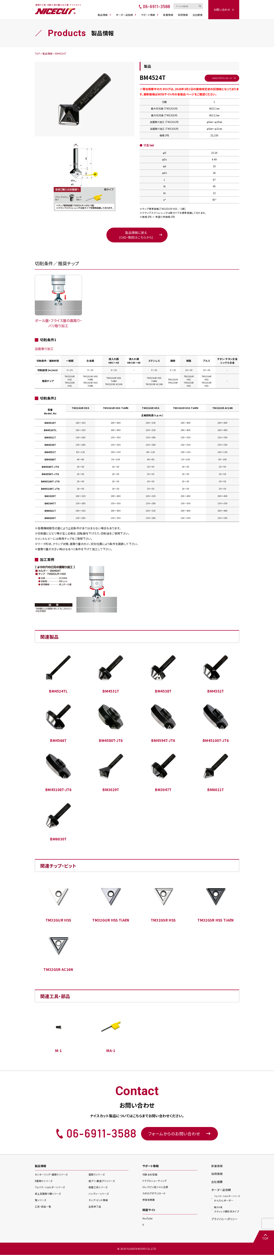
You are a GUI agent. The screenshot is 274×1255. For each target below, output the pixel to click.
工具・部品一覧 (43, 1206)
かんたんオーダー (227, 1198)
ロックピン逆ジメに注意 (155, 1187)
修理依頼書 (148, 1200)
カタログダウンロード (222, 77)
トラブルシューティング (154, 1181)
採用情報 (183, 14)
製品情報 (104, 14)
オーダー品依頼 (126, 14)
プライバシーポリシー (224, 1219)
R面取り (44, 1181)
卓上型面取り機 (48, 1194)
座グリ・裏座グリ (102, 1181)
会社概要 (198, 14)
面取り (97, 1174)
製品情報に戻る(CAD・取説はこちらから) (136, 234)
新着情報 (169, 14)
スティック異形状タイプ (226, 1209)
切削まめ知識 (149, 1174)
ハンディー (99, 1194)
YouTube (147, 1218)
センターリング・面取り (51, 1174)
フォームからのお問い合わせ (179, 1134)
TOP (265, 1237)
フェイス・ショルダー (50, 1187)
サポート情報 (150, 14)
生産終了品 (95, 1206)
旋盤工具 (98, 1187)
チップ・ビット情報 (98, 1200)
